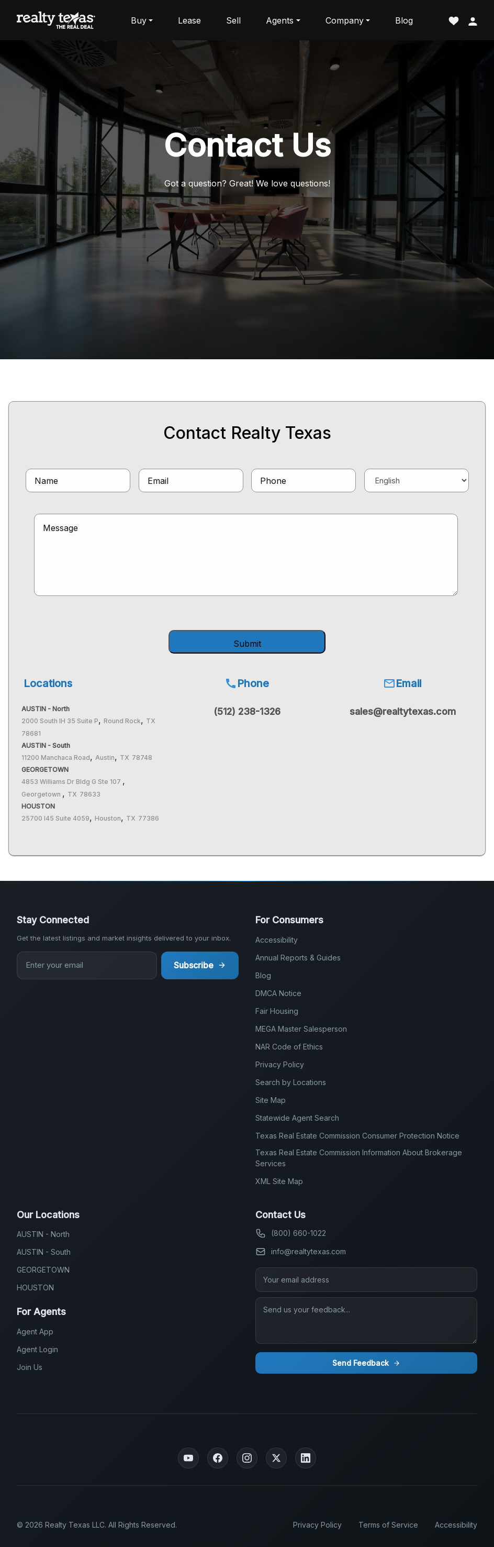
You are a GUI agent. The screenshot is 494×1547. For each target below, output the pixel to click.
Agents (280, 20)
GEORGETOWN (43, 1269)
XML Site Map (279, 1181)
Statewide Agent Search (297, 1117)
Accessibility (276, 939)
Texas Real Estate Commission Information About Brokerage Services (358, 1158)
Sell (233, 20)
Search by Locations (290, 1082)
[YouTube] (188, 1457)
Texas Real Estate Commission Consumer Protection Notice (357, 1135)
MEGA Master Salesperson (301, 1028)
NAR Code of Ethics (289, 1046)
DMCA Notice (278, 993)
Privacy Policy (279, 1064)
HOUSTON (35, 1287)
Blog (404, 20)
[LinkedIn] (305, 1457)
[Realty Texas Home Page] (56, 20)
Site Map (270, 1100)
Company (344, 20)
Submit (247, 643)
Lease (189, 20)
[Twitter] (276, 1457)
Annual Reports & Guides (298, 957)
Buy (139, 20)
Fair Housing (276, 1011)
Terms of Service (388, 1524)
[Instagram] (247, 1457)
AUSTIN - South (44, 1251)
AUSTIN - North (43, 1234)
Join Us (29, 1367)
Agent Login (37, 1349)
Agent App (35, 1331)
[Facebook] (217, 1457)
